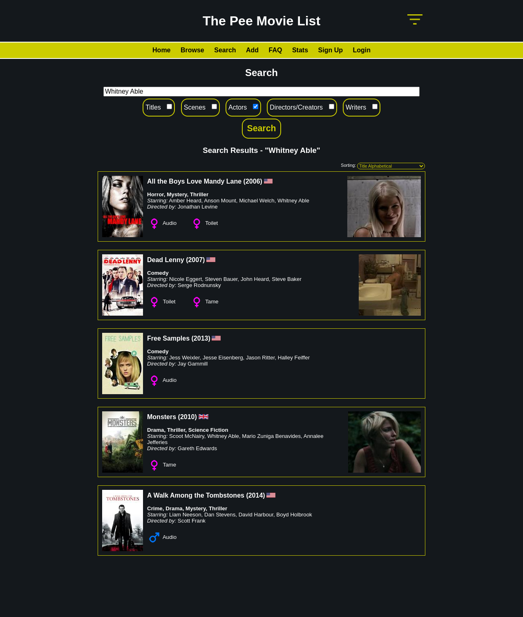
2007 (195, 259)
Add (252, 50)
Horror (155, 194)
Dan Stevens (219, 515)
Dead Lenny (165, 259)
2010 (187, 416)
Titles (153, 107)
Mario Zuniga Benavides (271, 436)
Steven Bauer (221, 279)
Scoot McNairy (186, 436)
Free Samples (168, 338)
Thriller (199, 194)
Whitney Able (293, 200)
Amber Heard (185, 200)
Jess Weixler (184, 357)
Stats (300, 50)
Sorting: (348, 165)
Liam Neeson (185, 515)
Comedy (158, 273)
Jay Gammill (193, 364)
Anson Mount (220, 200)
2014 (255, 495)
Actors (237, 107)
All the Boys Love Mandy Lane (194, 181)
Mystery (177, 194)
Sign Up (330, 50)
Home (161, 50)
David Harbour (256, 515)
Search (225, 50)
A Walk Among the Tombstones (195, 495)
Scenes (195, 107)
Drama (155, 430)
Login (362, 50)
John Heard (255, 279)
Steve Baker (287, 279)
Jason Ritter (260, 357)
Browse (192, 50)
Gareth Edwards (197, 448)
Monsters (161, 416)
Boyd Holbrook (294, 515)
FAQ (275, 50)
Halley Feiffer (294, 357)
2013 (201, 338)
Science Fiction (208, 430)
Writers (356, 107)
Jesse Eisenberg (223, 357)
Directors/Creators (296, 107)
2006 (253, 181)
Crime (155, 508)
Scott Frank (192, 521)
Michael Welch (256, 200)
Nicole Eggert (185, 279)
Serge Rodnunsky (199, 285)
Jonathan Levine (198, 207)
